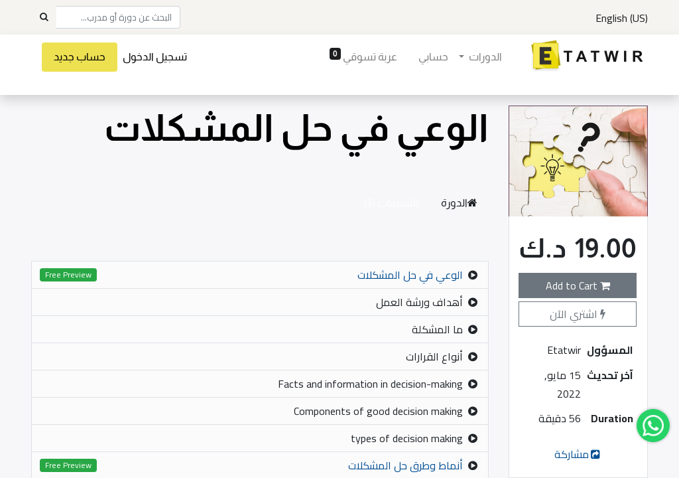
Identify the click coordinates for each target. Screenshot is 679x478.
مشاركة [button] (578, 454)
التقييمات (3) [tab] (390, 202)
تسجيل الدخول (155, 56)
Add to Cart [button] (578, 285)
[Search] (43, 17)
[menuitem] (432, 57)
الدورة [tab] (459, 202)
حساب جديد (79, 56)
